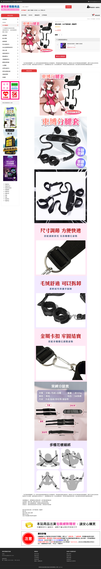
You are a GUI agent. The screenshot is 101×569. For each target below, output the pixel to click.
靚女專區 (10, 38)
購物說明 (37, 15)
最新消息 (36, 555)
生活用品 (10, 19)
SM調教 (10, 65)
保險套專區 (10, 74)
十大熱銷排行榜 (6, 28)
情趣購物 (7, 189)
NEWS (30, 15)
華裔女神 (43, 10)
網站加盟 (69, 557)
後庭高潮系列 (10, 53)
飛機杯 (32, 10)
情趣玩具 (7, 193)
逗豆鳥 (35, 10)
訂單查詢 (44, 15)
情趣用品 (7, 191)
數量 (56, 35)
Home (88, 18)
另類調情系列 (10, 59)
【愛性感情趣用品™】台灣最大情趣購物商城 (12, 1)
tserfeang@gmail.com (95, 1)
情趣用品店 (7, 186)
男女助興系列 (10, 44)
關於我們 (69, 553)
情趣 (6, 195)
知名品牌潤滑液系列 (10, 47)
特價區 (10, 77)
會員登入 (98, 7)
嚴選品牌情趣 (10, 62)
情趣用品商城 (8, 187)
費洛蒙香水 (10, 56)
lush (39, 10)
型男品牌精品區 (10, 71)
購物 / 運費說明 (38, 561)
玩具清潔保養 (13, 30)
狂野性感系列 (10, 68)
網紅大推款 (5, 31)
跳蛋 (29, 10)
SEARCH (68, 6)
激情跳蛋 (10, 41)
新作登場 (23, 15)
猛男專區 (10, 35)
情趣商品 (7, 184)
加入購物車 (60, 56)
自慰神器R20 (5, 30)
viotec (10, 22)
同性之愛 (10, 50)
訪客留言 (69, 559)
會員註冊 (92, 7)
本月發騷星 (10, 25)
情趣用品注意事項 (71, 561)
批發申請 (69, 555)
